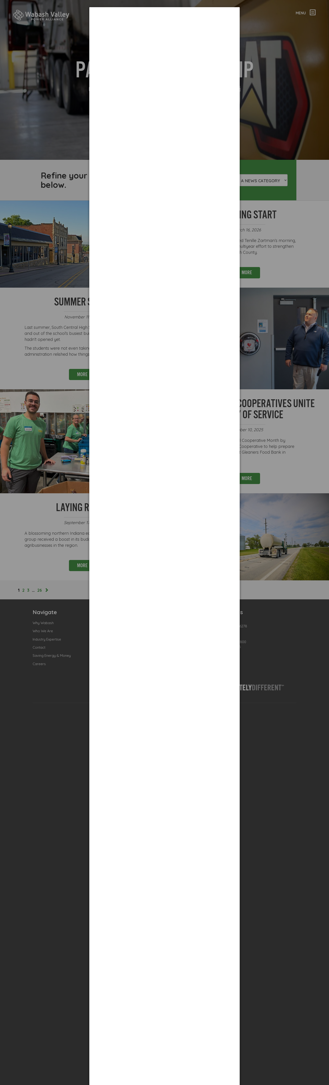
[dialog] (164, 24)
